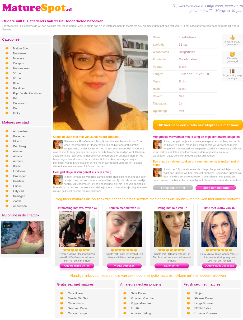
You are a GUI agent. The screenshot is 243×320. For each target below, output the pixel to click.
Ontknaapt (19, 103)
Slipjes (198, 293)
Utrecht (17, 141)
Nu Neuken (20, 53)
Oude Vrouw (76, 303)
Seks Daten (138, 293)
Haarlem (18, 181)
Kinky (16, 113)
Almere (17, 156)
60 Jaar (18, 78)
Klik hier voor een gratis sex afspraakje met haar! (197, 125)
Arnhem (18, 161)
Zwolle (17, 201)
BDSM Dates (202, 308)
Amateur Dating (141, 313)
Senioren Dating (78, 308)
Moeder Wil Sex (78, 298)
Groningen (19, 176)
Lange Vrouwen (204, 303)
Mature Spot (20, 48)
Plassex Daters (204, 298)
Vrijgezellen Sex (141, 303)
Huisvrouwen (21, 68)
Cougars (18, 63)
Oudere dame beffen (76, 265)
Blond (16, 83)
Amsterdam (20, 131)
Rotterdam (19, 136)
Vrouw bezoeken (124, 265)
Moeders (18, 58)
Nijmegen (19, 196)
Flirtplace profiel (173, 188)
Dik (15, 108)
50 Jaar (18, 73)
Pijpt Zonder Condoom (27, 93)
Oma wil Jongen (78, 313)
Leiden (17, 186)
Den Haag (19, 146)
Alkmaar (18, 151)
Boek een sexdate (216, 188)
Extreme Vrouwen (205, 313)
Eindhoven (20, 171)
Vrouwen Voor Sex (142, 298)
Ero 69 (135, 308)
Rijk (15, 98)
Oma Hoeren (76, 293)
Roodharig (19, 88)
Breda (17, 166)
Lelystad (18, 191)
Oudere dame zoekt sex (219, 265)
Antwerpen (20, 206)
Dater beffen (171, 265)
